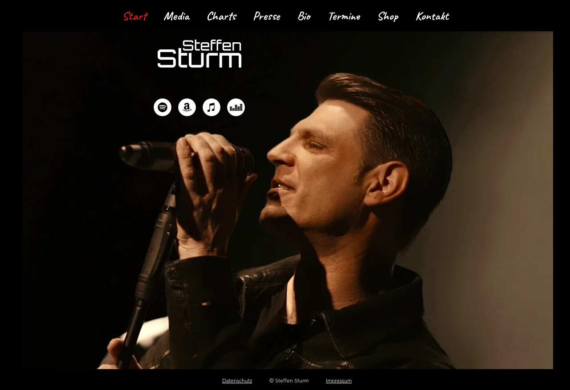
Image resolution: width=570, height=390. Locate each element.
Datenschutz (237, 380)
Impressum (339, 380)
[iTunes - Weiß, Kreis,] (211, 107)
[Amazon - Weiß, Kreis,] (187, 107)
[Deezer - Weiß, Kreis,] (236, 107)
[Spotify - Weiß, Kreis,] (162, 107)
